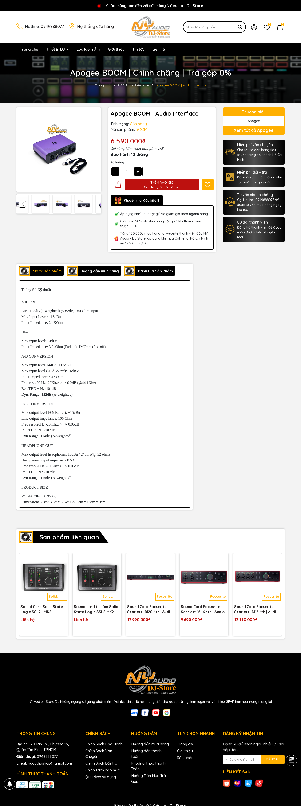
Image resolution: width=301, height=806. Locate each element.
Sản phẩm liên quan (69, 537)
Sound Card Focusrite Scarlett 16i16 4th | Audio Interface (203, 609)
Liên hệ (158, 49)
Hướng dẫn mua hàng (150, 744)
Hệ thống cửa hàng (95, 26)
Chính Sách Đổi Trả (101, 763)
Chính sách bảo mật (102, 770)
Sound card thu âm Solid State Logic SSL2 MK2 (96, 609)
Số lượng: (118, 162)
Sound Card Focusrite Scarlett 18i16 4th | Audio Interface (256, 609)
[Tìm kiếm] (240, 27)
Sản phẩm (185, 757)
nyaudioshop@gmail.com (50, 763)
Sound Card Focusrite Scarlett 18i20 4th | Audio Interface (150, 609)
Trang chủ (29, 49)
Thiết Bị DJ (56, 49)
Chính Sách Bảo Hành (104, 744)
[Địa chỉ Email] (254, 759)
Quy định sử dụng (100, 777)
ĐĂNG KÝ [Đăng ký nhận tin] (273, 759)
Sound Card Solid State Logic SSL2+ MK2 (41, 609)
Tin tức (138, 49)
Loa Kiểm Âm (88, 49)
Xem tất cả (253, 130)
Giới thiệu (116, 49)
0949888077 (52, 26)
